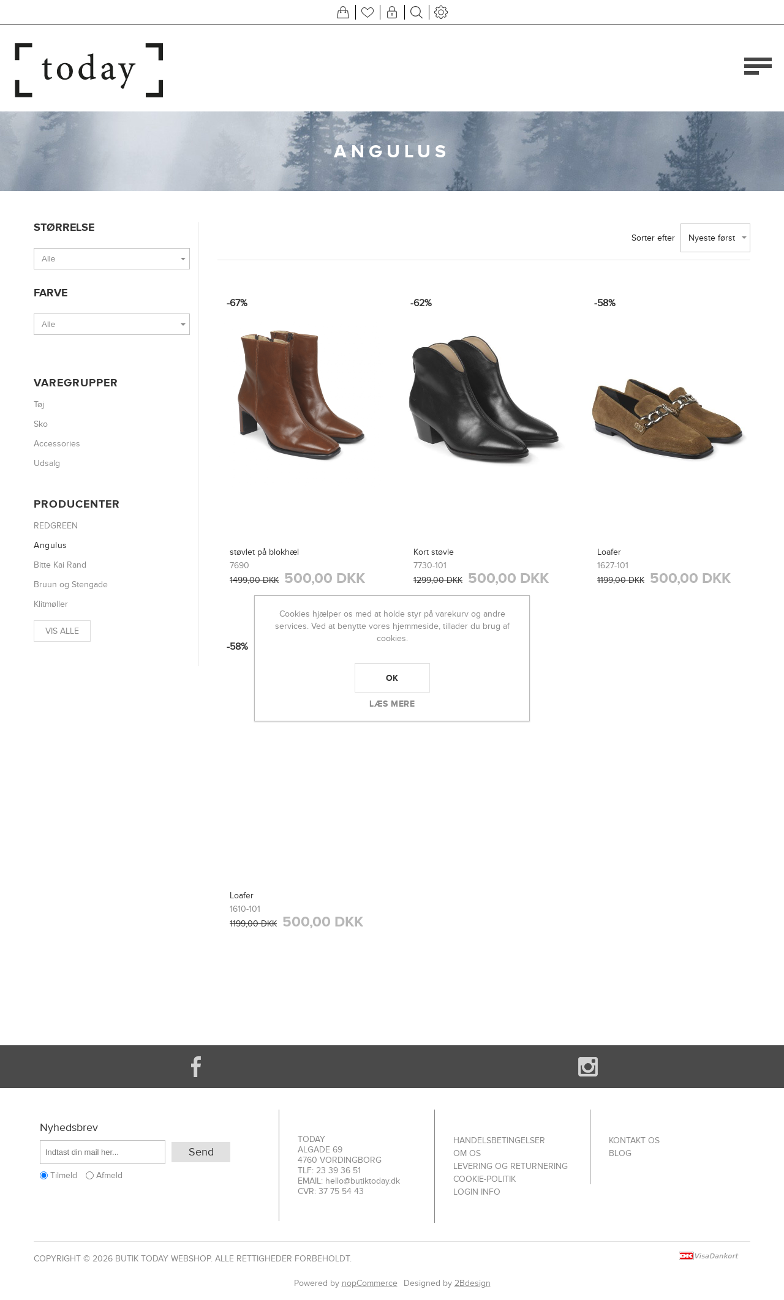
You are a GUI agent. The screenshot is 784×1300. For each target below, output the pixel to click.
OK (392, 678)
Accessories (57, 443)
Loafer (609, 552)
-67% (237, 303)
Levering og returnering (510, 1166)
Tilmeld (63, 1175)
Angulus (50, 545)
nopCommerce (370, 1283)
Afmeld (109, 1175)
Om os (467, 1153)
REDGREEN (56, 525)
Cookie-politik (484, 1179)
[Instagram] (588, 1066)
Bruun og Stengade (71, 584)
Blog (620, 1153)
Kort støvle (433, 552)
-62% (421, 303)
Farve (50, 293)
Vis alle (62, 631)
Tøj (39, 404)
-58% (605, 303)
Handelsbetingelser (499, 1140)
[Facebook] (196, 1066)
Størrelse (64, 227)
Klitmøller (51, 604)
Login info (476, 1192)
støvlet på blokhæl (264, 552)
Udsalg (47, 463)
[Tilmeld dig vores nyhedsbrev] (102, 1152)
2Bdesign (472, 1283)
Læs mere (392, 703)
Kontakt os (634, 1140)
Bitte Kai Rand (60, 565)
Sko (41, 424)
